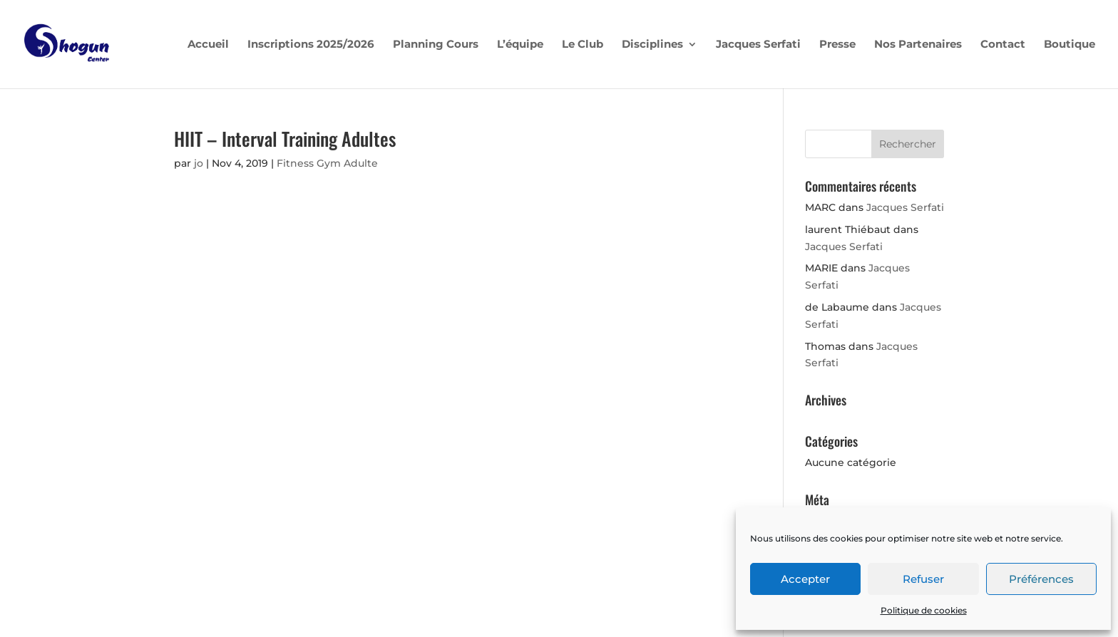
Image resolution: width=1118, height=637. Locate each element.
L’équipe (520, 45)
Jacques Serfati (758, 45)
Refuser (923, 579)
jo (198, 163)
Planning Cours (435, 45)
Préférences (1041, 579)
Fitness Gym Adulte (327, 163)
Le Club (582, 45)
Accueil (208, 45)
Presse (837, 45)
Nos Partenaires (918, 45)
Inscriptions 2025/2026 (310, 45)
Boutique (1069, 45)
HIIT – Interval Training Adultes (285, 138)
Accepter (805, 579)
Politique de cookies (924, 610)
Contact (1002, 45)
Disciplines (652, 45)
